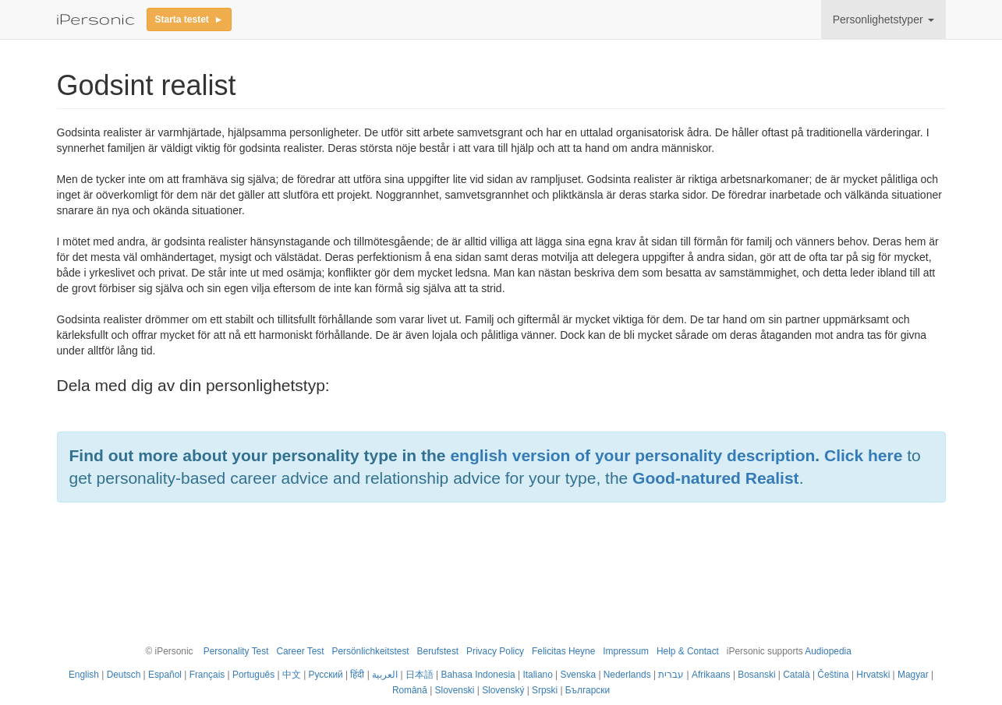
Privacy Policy (495, 651)
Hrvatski (873, 674)
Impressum (626, 651)
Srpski (545, 690)
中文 (291, 674)
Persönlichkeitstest (370, 651)
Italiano (537, 674)
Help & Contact (688, 651)
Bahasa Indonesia (478, 674)
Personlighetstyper (883, 19)
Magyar (913, 674)
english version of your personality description (632, 455)
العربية (385, 674)
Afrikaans (711, 674)
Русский (326, 674)
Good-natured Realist (715, 478)
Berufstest (438, 651)
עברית (671, 674)
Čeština (832, 674)
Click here (863, 455)
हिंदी (357, 674)
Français (207, 674)
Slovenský (503, 690)
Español (165, 674)
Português (253, 674)
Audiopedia (828, 651)
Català (796, 674)
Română (409, 690)
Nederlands (627, 674)
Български (587, 690)
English (84, 674)
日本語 (419, 674)
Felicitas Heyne (563, 651)
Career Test (300, 651)
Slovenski (455, 690)
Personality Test (236, 651)
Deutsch (124, 674)
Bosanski (756, 674)
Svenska (578, 674)
